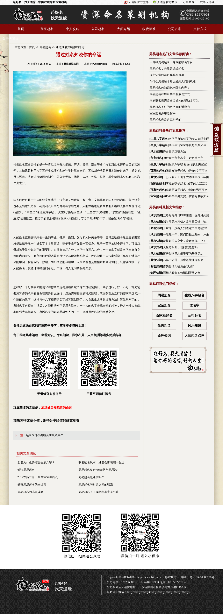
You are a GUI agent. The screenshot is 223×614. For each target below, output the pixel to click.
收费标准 (149, 29)
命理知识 (156, 228)
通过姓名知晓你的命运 (70, 47)
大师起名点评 (194, 335)
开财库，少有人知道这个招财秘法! (185, 228)
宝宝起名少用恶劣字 (162, 113)
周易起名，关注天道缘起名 (167, 68)
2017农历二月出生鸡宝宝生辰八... (38, 477)
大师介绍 (123, 29)
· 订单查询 (187, 2)
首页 (20, 29)
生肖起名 (164, 325)
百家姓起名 (157, 170)
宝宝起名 (46, 29)
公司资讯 (174, 29)
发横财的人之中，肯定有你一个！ (184, 240)
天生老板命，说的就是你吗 (180, 247)
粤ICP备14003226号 (201, 577)
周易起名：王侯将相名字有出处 (98, 492)
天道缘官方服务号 (49, 372)
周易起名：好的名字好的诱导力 (170, 106)
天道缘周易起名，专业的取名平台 (171, 62)
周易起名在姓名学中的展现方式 (170, 94)
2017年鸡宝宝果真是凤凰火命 (187, 145)
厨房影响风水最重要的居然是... (183, 253)
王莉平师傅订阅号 (98, 372)
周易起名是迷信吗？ (91, 477)
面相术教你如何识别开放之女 (181, 272)
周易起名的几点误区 (30, 492)
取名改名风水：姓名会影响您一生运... (102, 462)
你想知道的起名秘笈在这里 (167, 75)
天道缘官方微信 (167, 2)
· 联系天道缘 (206, 2)
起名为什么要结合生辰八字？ (44, 435)
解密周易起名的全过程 (31, 484)
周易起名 (45, 47)
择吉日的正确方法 (174, 151)
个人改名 (72, 29)
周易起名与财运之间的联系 (95, 484)
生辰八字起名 (159, 138)
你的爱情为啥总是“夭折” (178, 266)
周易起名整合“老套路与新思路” (98, 469)
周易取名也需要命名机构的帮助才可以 (174, 100)
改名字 (194, 305)
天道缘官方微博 (138, 2)
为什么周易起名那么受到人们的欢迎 (173, 81)
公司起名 (98, 29)
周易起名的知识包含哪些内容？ (170, 87)
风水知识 (156, 151)
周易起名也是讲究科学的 (165, 119)
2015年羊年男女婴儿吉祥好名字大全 (186, 196)
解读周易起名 (26, 469)
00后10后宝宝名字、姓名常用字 (183, 158)
